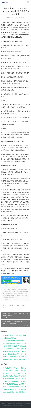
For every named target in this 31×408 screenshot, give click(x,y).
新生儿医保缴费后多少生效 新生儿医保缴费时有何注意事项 (15, 373)
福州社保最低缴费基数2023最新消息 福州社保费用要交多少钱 (15, 357)
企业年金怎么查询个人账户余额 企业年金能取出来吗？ (15, 392)
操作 (4, 308)
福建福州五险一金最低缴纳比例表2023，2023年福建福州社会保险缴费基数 (15, 346)
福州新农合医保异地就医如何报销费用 (14, 359)
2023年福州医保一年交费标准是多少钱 (14, 349)
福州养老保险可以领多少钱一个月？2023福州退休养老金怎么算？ (15, 351)
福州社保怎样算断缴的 (9, 338)
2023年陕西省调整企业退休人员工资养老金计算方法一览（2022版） (15, 384)
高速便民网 (19, 403)
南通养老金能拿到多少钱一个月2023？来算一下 (15, 378)
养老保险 (10, 305)
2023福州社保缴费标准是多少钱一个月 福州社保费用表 (15, 354)
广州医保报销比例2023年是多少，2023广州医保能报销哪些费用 (15, 381)
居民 (23, 305)
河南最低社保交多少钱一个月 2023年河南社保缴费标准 (15, 389)
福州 (4, 305)
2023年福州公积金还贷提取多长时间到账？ (15, 343)
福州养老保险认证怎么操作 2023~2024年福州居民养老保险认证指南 (15, 335)
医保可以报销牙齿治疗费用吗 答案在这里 (15, 368)
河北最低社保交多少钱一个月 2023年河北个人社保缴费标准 (15, 370)
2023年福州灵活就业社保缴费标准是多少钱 (15, 340)
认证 (17, 305)
